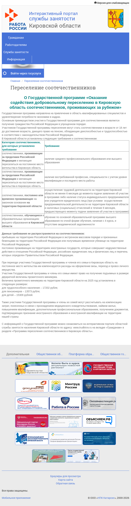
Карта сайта (65, 479)
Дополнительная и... (17, 355)
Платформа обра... (81, 354)
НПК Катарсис (106, 497)
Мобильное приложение (16, 497)
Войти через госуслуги (26, 73)
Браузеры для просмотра (65, 476)
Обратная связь (65, 483)
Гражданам (16, 37)
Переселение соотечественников (43, 81)
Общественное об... (49, 354)
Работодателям (16, 45)
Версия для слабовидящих (111, 3)
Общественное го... (113, 354)
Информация (16, 59)
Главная (15, 81)
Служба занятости (16, 52)
